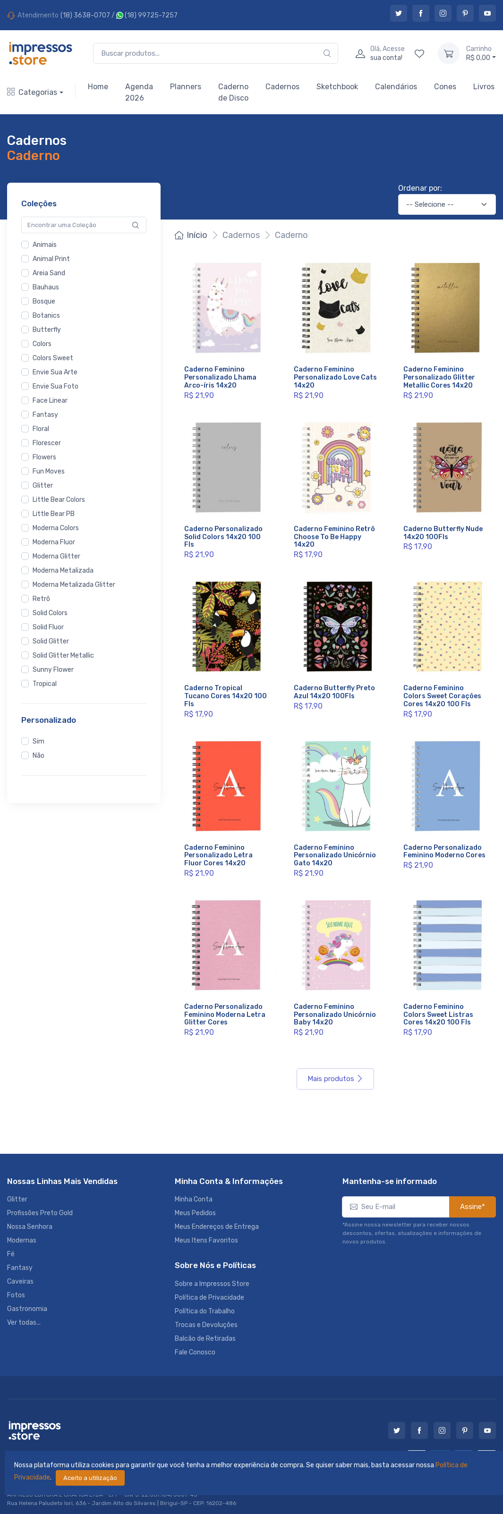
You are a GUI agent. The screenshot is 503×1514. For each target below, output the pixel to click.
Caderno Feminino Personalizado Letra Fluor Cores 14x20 (218, 856)
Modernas (21, 1240)
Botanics (46, 316)
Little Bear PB (54, 514)
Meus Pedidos (195, 1213)
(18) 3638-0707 (85, 15)
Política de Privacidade (209, 1298)
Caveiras (20, 1281)
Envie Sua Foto (55, 386)
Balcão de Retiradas (205, 1339)
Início (191, 235)
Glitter (43, 486)
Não (38, 756)
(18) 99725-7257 (147, 15)
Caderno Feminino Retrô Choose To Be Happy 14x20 (334, 537)
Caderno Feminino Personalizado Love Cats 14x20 (335, 377)
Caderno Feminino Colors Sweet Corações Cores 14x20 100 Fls (442, 696)
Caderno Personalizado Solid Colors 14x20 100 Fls (223, 537)
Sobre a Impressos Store (212, 1284)
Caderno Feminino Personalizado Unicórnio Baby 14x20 (335, 1015)
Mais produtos (335, 1078)
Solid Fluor (48, 627)
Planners (185, 86)
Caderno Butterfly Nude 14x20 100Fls (443, 533)
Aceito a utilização (90, 1477)
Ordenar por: (420, 188)
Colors (42, 344)
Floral (41, 429)
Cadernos (282, 86)
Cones (445, 86)
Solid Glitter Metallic (63, 655)
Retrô (41, 599)
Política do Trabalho (205, 1311)
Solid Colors (50, 613)
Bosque (44, 301)
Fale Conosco (195, 1352)
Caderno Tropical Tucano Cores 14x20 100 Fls (225, 696)
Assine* (472, 1206)
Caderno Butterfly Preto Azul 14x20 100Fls (334, 692)
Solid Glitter (51, 641)
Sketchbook (337, 86)
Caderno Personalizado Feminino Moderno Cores (444, 852)
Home (98, 86)
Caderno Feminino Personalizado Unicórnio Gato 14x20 (335, 856)
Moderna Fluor (54, 542)
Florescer (47, 443)
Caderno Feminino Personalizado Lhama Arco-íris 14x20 (220, 377)
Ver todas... (24, 1323)
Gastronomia (27, 1309)
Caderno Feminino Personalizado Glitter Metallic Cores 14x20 (439, 377)
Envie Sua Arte (55, 372)
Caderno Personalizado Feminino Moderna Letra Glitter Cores (224, 1015)
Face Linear (50, 401)
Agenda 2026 (139, 92)
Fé (11, 1254)
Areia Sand (49, 273)
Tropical (45, 684)
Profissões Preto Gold (40, 1213)
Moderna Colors (56, 528)
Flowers (44, 457)
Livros (483, 86)
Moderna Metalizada (63, 571)
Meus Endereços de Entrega (217, 1227)
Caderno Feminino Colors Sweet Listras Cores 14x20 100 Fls (438, 1015)
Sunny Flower (53, 670)
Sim (38, 741)
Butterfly (47, 330)
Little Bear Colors (59, 500)
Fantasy (45, 415)
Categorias (32, 92)
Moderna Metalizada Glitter (74, 585)
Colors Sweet (53, 358)
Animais (45, 245)
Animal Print (51, 259)
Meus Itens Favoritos (206, 1240)
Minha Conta (194, 1199)
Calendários (396, 86)
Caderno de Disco (233, 92)
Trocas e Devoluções (206, 1325)
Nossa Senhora (29, 1227)
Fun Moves (49, 471)
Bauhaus (46, 287)
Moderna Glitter (56, 556)
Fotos (16, 1295)
